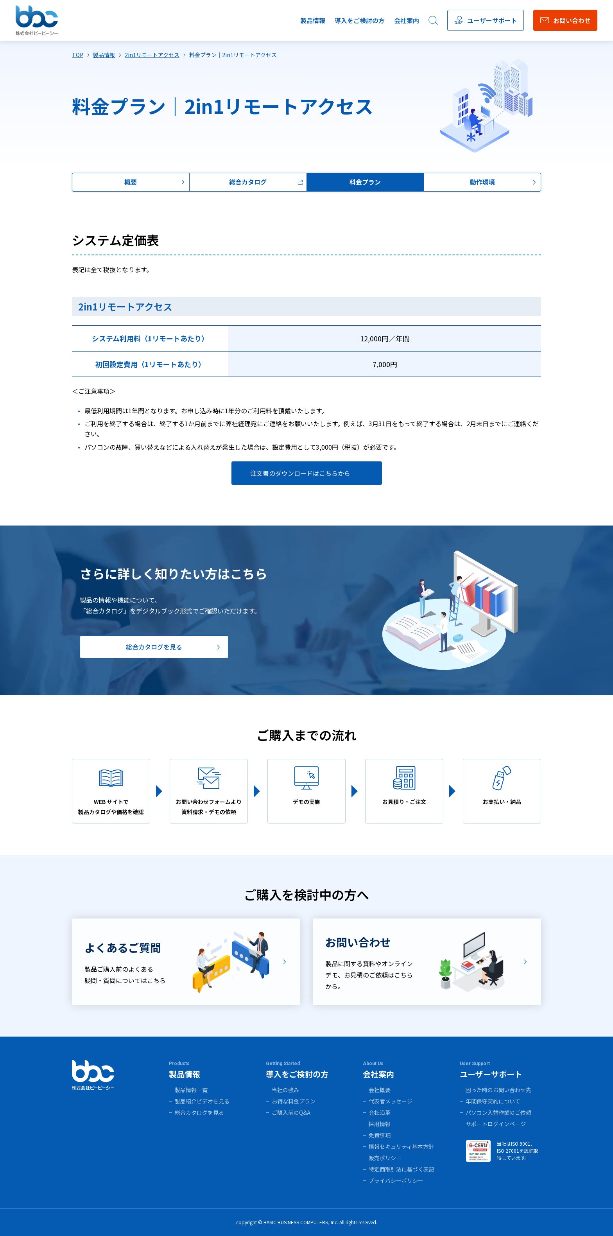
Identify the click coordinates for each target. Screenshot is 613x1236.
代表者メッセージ (390, 1101)
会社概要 (380, 1090)
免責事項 (380, 1135)
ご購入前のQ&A (291, 1112)
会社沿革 (380, 1112)
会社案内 (406, 20)
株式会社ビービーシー (37, 20)
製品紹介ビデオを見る (202, 1101)
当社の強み (285, 1090)
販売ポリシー (385, 1158)
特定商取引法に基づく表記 (401, 1169)
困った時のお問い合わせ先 (498, 1090)
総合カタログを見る (199, 1112)
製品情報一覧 (191, 1090)
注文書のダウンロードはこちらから (300, 473)
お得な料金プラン (293, 1101)
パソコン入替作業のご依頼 (498, 1112)
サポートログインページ (496, 1124)
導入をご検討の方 (360, 20)
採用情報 (380, 1124)
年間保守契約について (493, 1101)
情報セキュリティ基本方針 (401, 1146)
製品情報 (312, 20)
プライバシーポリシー (396, 1180)
